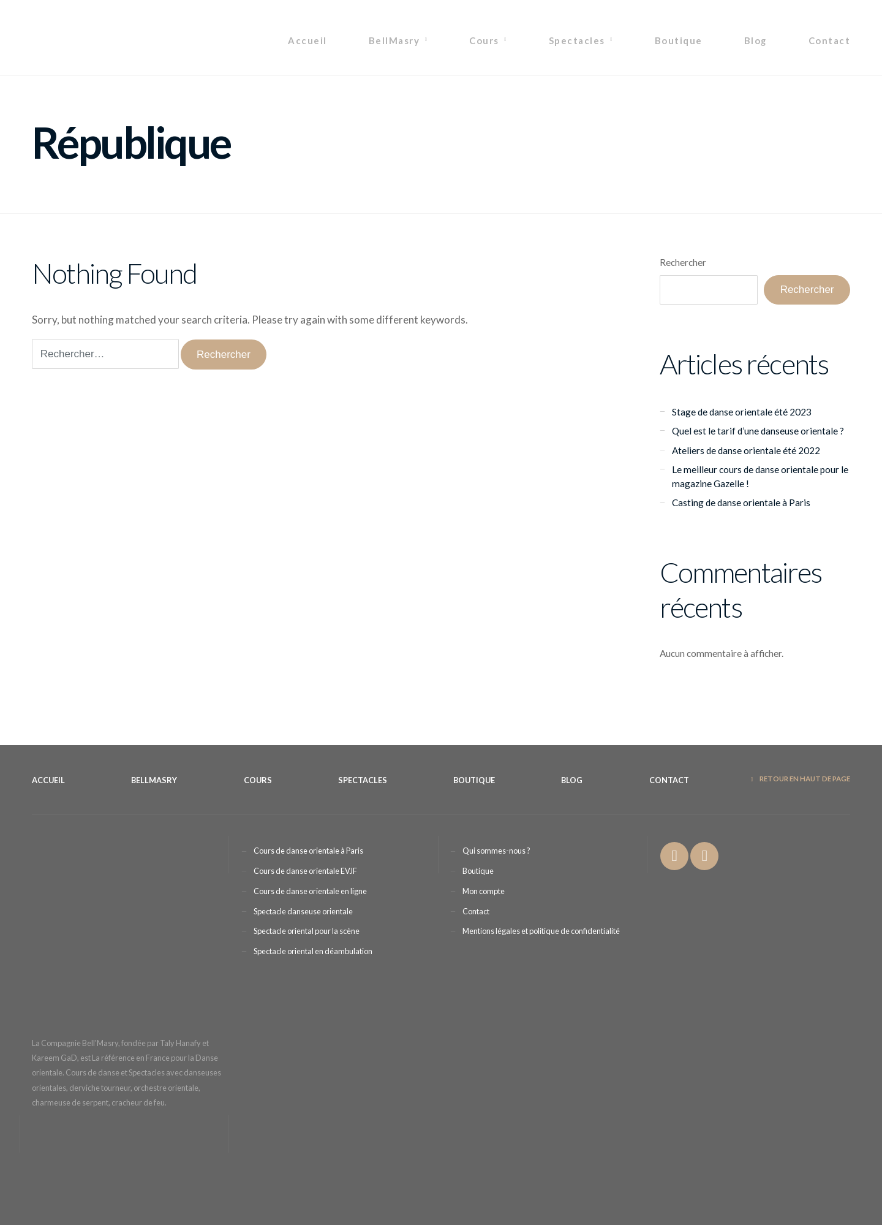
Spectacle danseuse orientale (303, 911)
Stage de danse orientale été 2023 (742, 411)
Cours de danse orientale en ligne (310, 891)
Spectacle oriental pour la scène (307, 931)
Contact (829, 40)
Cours (484, 40)
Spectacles (577, 40)
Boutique (679, 40)
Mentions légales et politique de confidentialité (541, 931)
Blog (755, 40)
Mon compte (483, 891)
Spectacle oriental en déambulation (313, 951)
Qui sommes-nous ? (496, 850)
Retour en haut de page (800, 779)
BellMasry (394, 40)
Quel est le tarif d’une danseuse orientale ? (758, 430)
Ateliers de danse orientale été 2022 (746, 450)
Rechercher (683, 262)
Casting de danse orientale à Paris (741, 502)
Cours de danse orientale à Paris (308, 850)
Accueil (307, 40)
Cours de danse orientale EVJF (305, 871)
